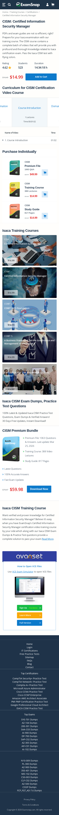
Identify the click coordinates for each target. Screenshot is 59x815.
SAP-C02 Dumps (29, 739)
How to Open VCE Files (29, 566)
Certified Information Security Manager (19, 15)
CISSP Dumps (29, 787)
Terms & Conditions (30, 804)
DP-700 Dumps (29, 736)
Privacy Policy (29, 799)
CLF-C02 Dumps (29, 780)
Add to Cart (41, 77)
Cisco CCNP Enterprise (29, 695)
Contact (29, 667)
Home (5, 12)
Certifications (32, 12)
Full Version (30, 622)
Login (29, 647)
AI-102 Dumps (29, 749)
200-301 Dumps (29, 726)
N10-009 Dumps (29, 760)
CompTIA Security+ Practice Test (29, 678)
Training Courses (17, 12)
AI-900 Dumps (29, 732)
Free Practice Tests (29, 653)
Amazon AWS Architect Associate (29, 698)
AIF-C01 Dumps (30, 746)
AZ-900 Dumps (29, 767)
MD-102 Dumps (29, 773)
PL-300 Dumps (29, 763)
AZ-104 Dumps (29, 722)
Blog (29, 663)
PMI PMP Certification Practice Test (29, 701)
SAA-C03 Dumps (29, 729)
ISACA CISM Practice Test (30, 708)
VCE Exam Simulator (22, 571)
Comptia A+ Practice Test (30, 685)
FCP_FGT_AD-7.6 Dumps (29, 790)
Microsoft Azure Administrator (29, 688)
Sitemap (29, 657)
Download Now (39, 489)
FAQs (29, 660)
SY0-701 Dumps (29, 719)
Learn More (30, 615)
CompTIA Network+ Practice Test (29, 681)
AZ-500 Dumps (29, 783)
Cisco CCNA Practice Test (30, 691)
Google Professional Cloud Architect (29, 704)
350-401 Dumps (29, 770)
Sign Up (30, 607)
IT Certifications (29, 650)
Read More (47, 538)
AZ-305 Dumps (29, 742)
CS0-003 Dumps (29, 777)
